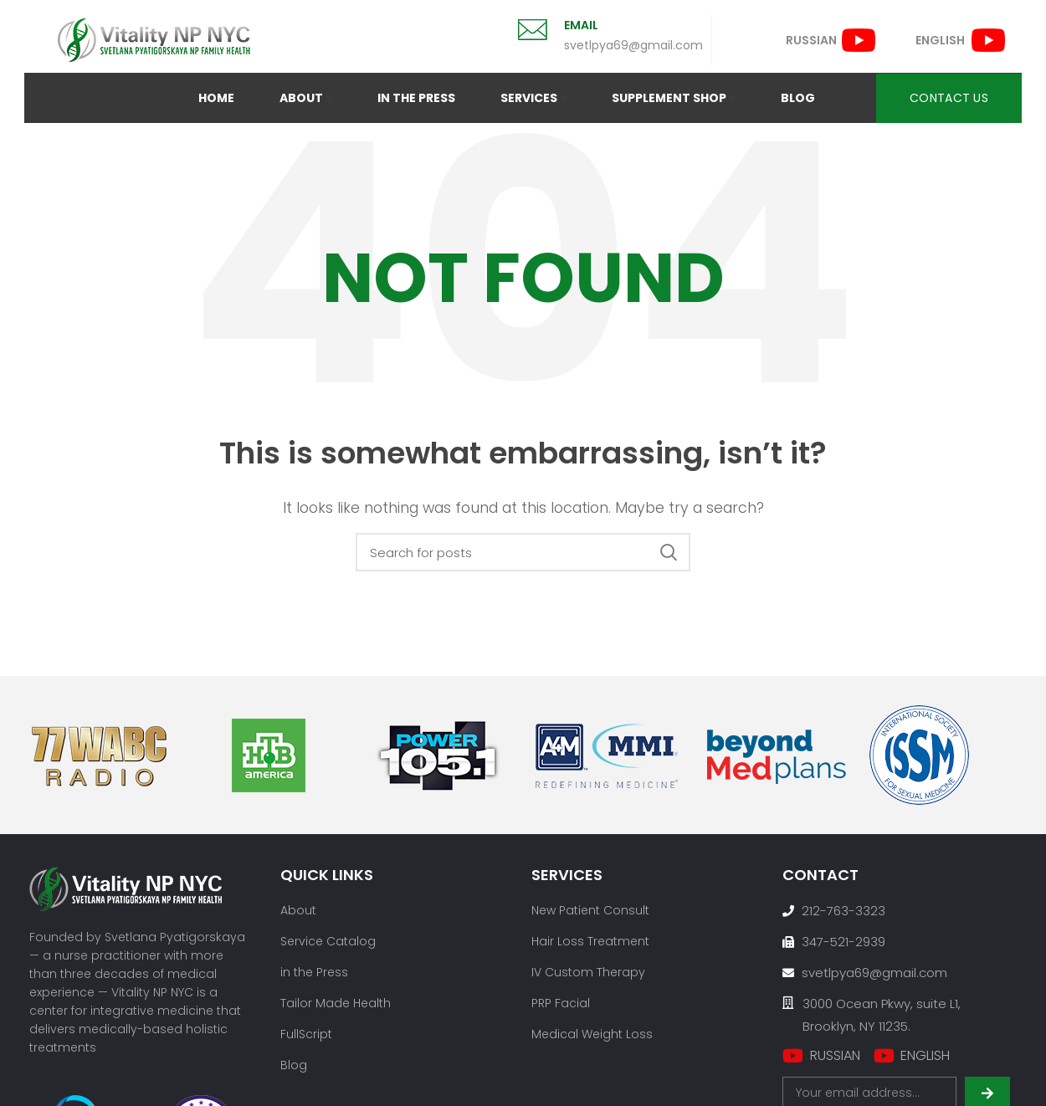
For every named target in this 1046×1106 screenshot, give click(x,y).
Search (668, 552)
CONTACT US (949, 98)
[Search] (523, 552)
